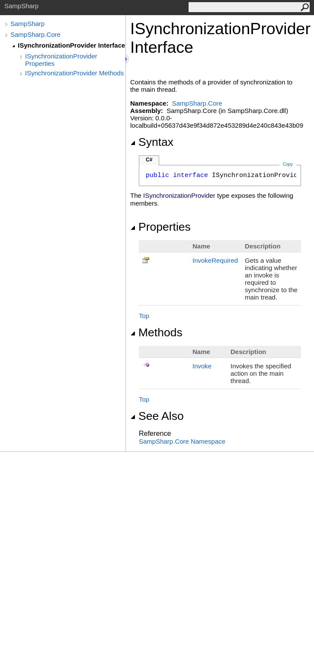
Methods (156, 332)
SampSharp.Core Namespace (182, 441)
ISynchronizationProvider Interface (71, 45)
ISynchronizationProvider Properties (61, 59)
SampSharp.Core (35, 34)
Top (144, 315)
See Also (157, 415)
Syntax (151, 141)
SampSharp (27, 23)
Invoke (201, 366)
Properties (160, 226)
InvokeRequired (215, 260)
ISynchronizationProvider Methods (74, 73)
